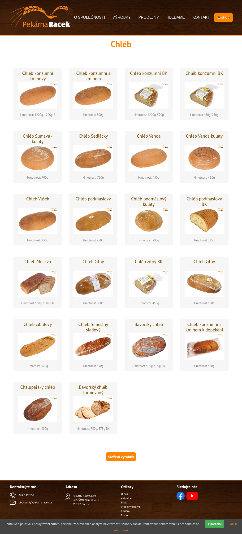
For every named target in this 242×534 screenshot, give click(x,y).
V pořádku (214, 524)
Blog (123, 502)
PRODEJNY (148, 17)
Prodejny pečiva (130, 506)
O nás (124, 494)
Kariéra (125, 511)
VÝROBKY (121, 17)
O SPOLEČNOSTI (89, 17)
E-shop (223, 17)
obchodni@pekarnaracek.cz (35, 502)
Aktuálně (126, 498)
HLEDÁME (176, 17)
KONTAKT (201, 17)
